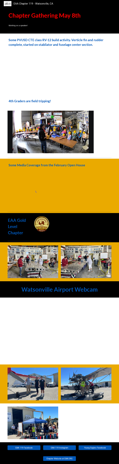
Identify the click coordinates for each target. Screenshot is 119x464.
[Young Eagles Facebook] (95, 447)
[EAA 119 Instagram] (59, 447)
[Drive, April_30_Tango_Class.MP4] (33, 73)
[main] (59, 19)
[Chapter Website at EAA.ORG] (59, 458)
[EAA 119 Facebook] (24, 447)
